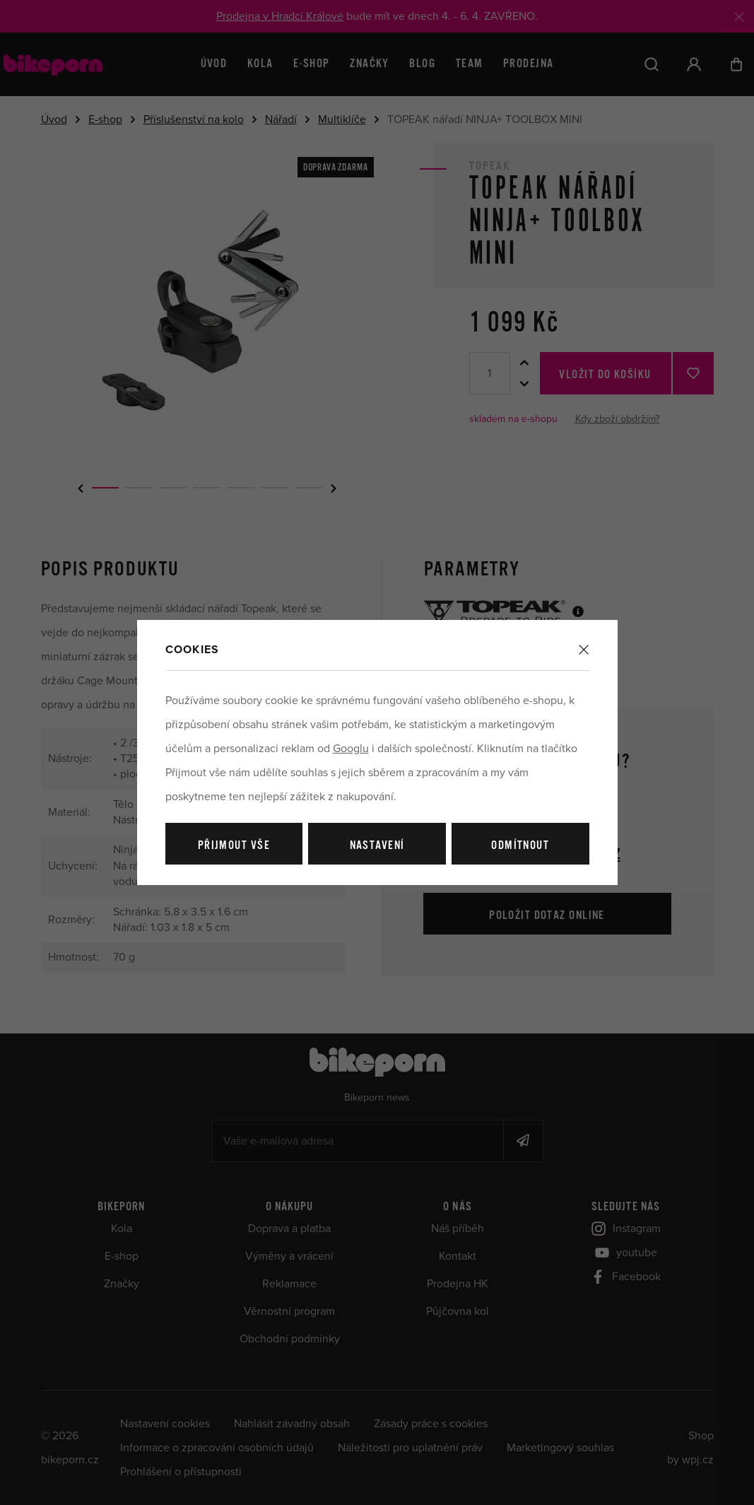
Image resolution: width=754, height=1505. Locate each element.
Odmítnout (520, 845)
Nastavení (377, 845)
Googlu (351, 749)
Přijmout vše (234, 845)
